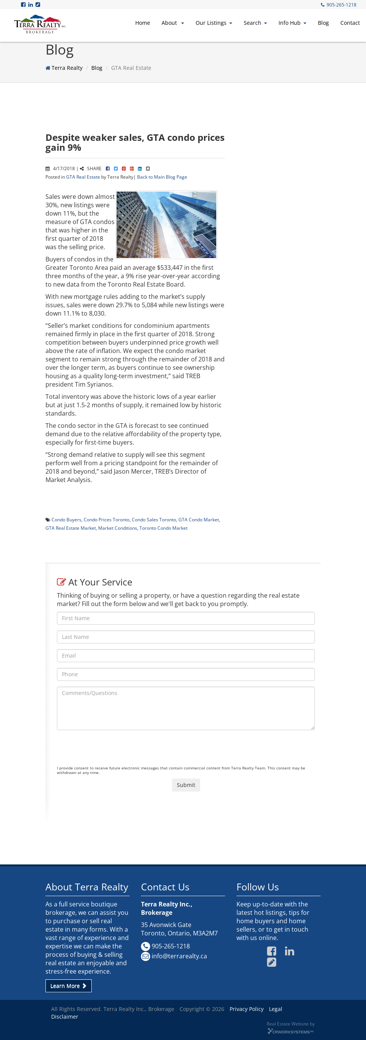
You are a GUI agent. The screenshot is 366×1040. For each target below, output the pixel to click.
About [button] (173, 22)
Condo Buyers (66, 519)
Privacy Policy (247, 1009)
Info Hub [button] (292, 22)
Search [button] (255, 22)
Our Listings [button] (214, 22)
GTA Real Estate (83, 177)
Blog (323, 22)
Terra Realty (67, 67)
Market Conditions (117, 528)
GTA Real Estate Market (70, 528)
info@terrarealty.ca (179, 956)
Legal (275, 1009)
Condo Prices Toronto (107, 519)
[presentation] (115, 751)
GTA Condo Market (198, 519)
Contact (350, 22)
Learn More (68, 985)
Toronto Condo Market (163, 528)
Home (142, 22)
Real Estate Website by (291, 1024)
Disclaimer (64, 1016)
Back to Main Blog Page (162, 177)
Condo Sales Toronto (154, 519)
